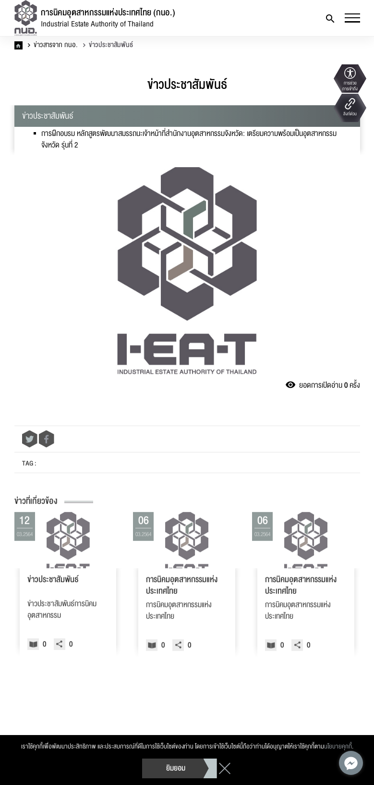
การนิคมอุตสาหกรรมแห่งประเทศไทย (181, 608)
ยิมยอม (175, 768)
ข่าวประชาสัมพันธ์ (108, 45)
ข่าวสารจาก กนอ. (53, 45)
